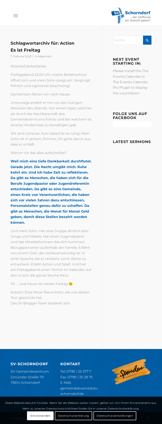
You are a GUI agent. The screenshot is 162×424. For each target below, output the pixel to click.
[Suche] (132, 40)
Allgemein (45, 56)
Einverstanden (40, 415)
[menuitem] (16, 15)
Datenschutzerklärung (73, 415)
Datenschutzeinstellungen (115, 415)
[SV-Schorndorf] (130, 15)
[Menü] (16, 15)
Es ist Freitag (25, 50)
